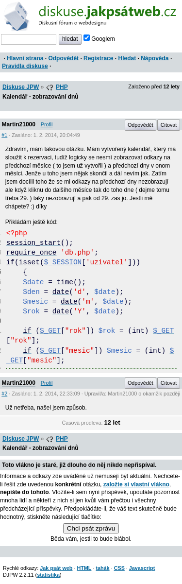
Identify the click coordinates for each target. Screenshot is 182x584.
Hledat (127, 58)
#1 (4, 135)
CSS (119, 568)
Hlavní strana (25, 58)
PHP (62, 87)
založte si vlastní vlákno (136, 484)
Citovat (169, 125)
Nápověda (154, 58)
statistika (48, 575)
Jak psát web (56, 568)
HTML (84, 568)
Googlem (99, 38)
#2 (4, 393)
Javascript (142, 568)
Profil (47, 124)
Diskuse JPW (20, 87)
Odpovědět (63, 58)
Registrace (98, 58)
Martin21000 (18, 124)
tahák (102, 568)
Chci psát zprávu (91, 528)
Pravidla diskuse (25, 66)
